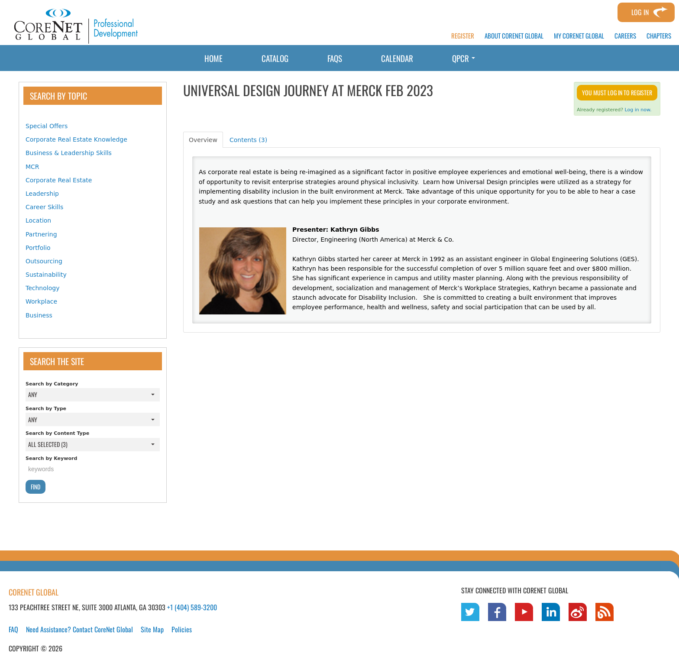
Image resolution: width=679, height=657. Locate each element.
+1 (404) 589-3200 (192, 607)
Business (39, 315)
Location (38, 220)
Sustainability (46, 274)
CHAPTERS (659, 35)
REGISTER (462, 35)
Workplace (41, 301)
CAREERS (625, 35)
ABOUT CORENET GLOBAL (514, 35)
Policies (181, 629)
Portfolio (38, 247)
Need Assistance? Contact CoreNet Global (79, 629)
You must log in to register (617, 92)
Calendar (397, 58)
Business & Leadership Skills (69, 152)
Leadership (42, 193)
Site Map (152, 629)
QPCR (463, 58)
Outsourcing (44, 261)
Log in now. (638, 110)
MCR (32, 166)
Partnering (41, 234)
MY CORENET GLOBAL (579, 35)
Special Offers (47, 126)
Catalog (275, 58)
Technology (42, 288)
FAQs (334, 58)
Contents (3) (248, 139)
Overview (203, 139)
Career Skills (44, 207)
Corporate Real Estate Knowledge (76, 139)
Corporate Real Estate (59, 180)
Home (213, 58)
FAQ (13, 629)
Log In (640, 12)
